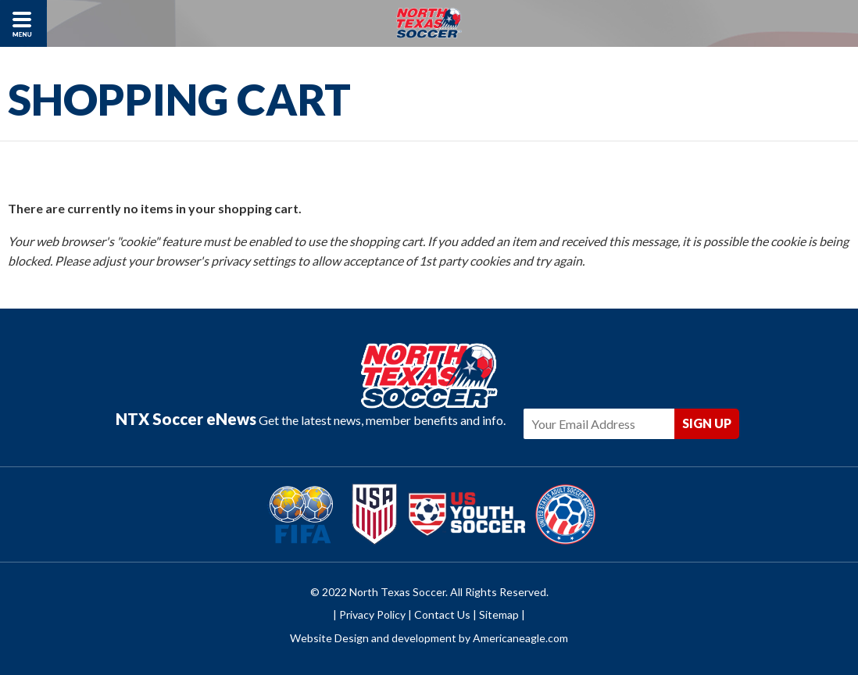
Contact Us (442, 614)
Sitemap (499, 614)
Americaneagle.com (520, 638)
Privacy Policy (372, 614)
